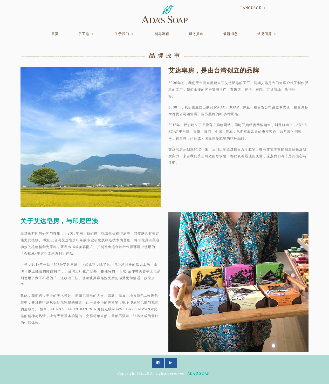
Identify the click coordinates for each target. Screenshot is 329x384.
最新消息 (230, 34)
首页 (55, 34)
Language (250, 8)
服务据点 (196, 34)
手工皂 (83, 34)
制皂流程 (162, 34)
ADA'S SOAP (199, 373)
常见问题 (264, 34)
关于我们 (122, 34)
